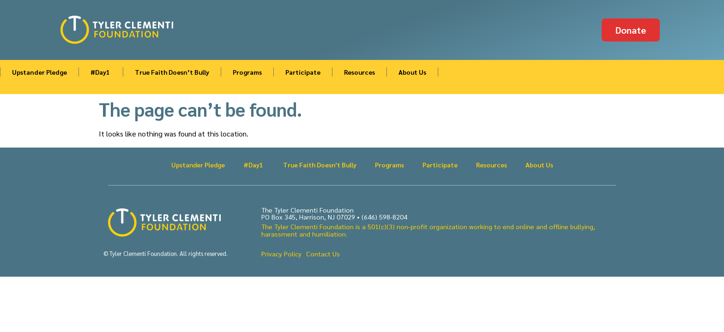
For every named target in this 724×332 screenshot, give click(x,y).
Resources (359, 72)
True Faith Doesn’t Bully (172, 72)
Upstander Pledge (39, 72)
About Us (412, 72)
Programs (247, 72)
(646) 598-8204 (384, 217)
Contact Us (323, 253)
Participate (302, 72)
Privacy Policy (281, 253)
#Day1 (100, 72)
